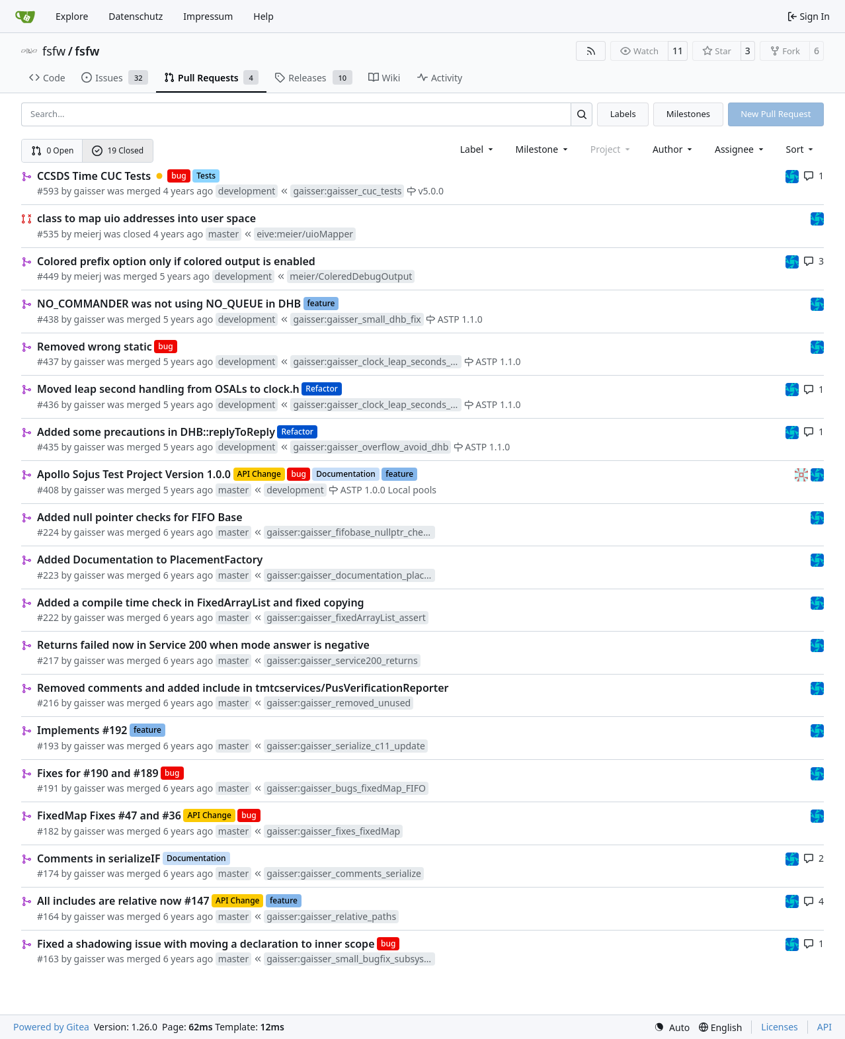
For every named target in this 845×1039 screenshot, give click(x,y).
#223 (48, 575)
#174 (48, 873)
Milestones (688, 114)
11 (677, 50)
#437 (48, 361)
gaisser (89, 191)
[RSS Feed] (591, 51)
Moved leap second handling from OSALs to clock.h (168, 388)
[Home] (25, 16)
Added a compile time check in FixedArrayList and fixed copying (200, 602)
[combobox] (478, 149)
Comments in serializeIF (99, 858)
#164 (48, 916)
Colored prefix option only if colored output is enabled (176, 261)
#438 (48, 319)
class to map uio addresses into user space (146, 218)
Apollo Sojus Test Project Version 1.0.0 (134, 474)
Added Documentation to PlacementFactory (149, 559)
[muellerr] (792, 175)
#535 (48, 234)
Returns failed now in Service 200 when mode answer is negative (203, 644)
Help (263, 16)
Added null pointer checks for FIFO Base (140, 517)
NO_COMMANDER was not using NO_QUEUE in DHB (169, 303)
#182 (48, 831)
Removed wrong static (94, 346)
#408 (48, 489)
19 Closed (117, 150)
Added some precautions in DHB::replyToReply (156, 431)
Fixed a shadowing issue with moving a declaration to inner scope (206, 943)
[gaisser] (803, 474)
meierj (88, 234)
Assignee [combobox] (740, 149)
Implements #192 (82, 730)
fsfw (53, 51)
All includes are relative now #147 (123, 900)
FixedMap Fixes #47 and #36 (109, 815)
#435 (48, 446)
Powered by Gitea (51, 1026)
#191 (48, 788)
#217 (48, 660)
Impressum (208, 16)
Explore (72, 16)
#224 (48, 532)
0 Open (52, 150)
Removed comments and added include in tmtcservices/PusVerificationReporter (243, 687)
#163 (48, 958)
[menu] (801, 149)
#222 (48, 617)
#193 (48, 745)
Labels (623, 114)
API (824, 1026)
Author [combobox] (673, 149)
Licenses (779, 1026)
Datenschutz (135, 16)
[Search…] (581, 114)
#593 (48, 191)
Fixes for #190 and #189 (98, 773)
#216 (48, 702)
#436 (48, 404)
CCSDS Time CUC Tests (94, 176)
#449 (48, 276)
